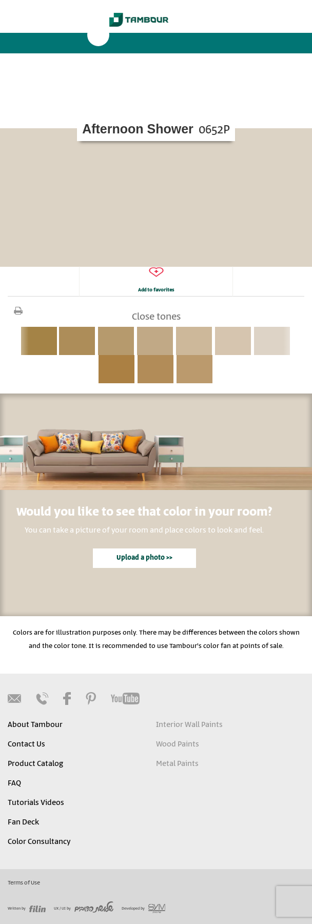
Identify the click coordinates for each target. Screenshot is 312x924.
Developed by (143, 908)
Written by (27, 908)
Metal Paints (177, 764)
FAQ (14, 783)
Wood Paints (177, 744)
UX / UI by (83, 908)
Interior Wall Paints (189, 725)
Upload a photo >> (144, 558)
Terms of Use (24, 883)
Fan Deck (23, 822)
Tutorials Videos (36, 803)
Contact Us (26, 744)
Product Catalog (35, 764)
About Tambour (35, 725)
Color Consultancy (39, 842)
